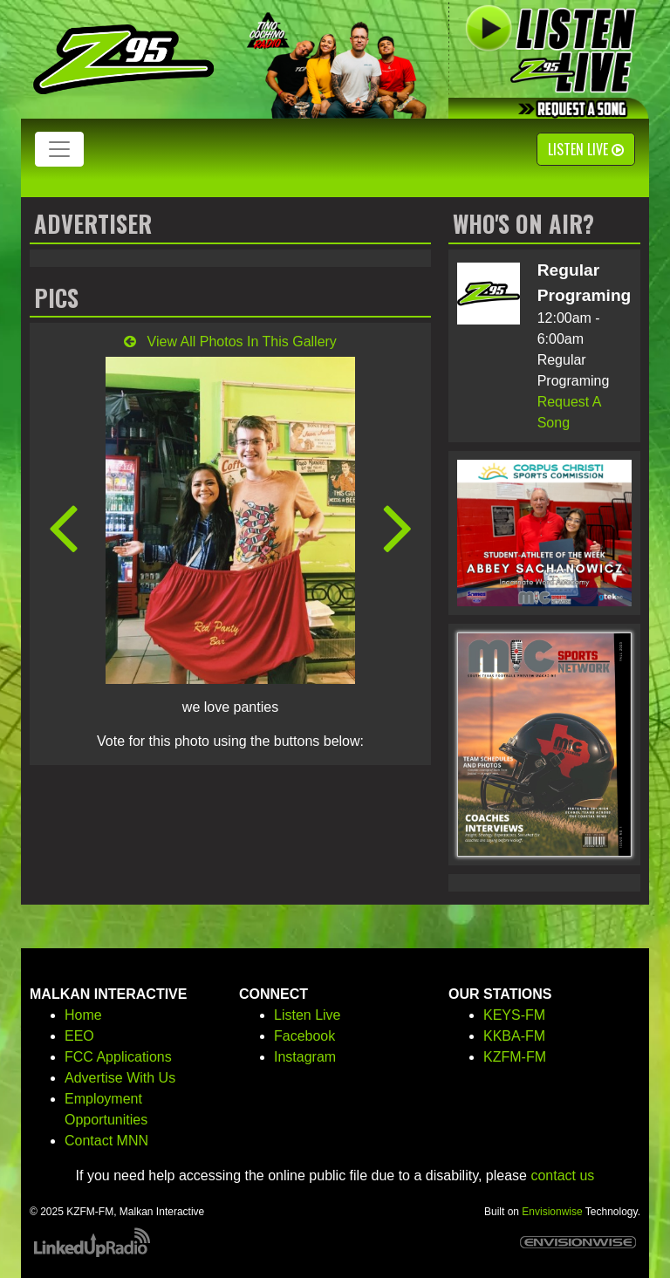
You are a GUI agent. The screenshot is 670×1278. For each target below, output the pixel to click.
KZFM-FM (514, 1056)
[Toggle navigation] (59, 149)
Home (83, 1015)
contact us (562, 1175)
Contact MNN (106, 1140)
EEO (79, 1036)
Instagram (305, 1056)
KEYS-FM (514, 1015)
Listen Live (586, 149)
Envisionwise (552, 1212)
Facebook (304, 1036)
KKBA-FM (514, 1036)
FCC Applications (118, 1056)
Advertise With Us (120, 1077)
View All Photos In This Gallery (230, 341)
